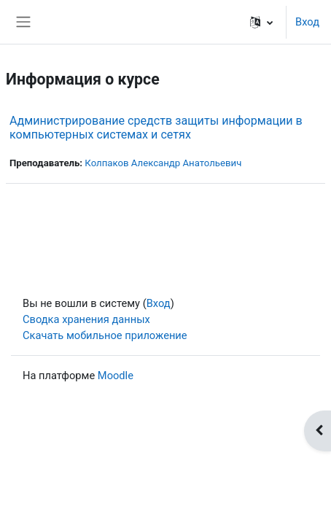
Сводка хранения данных (86, 319)
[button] (261, 22)
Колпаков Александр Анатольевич (163, 163)
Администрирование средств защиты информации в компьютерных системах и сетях (156, 127)
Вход (307, 21)
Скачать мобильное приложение (105, 335)
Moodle (115, 375)
